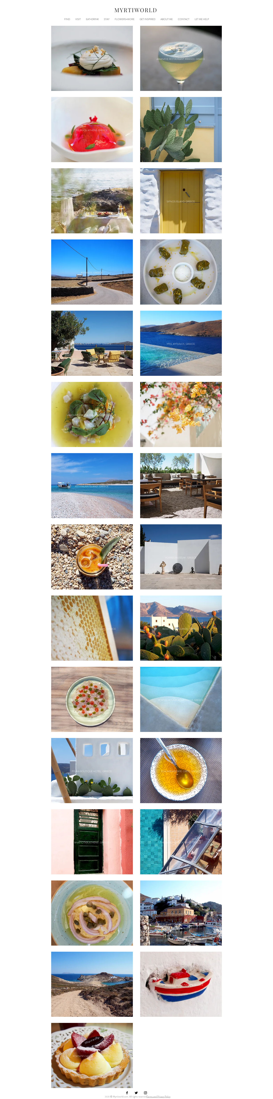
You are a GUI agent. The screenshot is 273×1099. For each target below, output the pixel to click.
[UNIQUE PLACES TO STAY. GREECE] (92, 344)
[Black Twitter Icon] (136, 1093)
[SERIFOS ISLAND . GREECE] (92, 985)
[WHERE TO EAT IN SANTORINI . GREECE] (181, 272)
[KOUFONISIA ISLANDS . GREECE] (181, 629)
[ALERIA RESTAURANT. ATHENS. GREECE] (92, 59)
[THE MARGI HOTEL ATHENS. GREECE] (181, 842)
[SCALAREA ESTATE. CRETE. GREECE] (181, 771)
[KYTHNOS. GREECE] (92, 272)
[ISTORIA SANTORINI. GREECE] (181, 486)
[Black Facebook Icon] (127, 1093)
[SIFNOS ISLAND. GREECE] (181, 201)
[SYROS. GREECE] (181, 130)
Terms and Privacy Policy (158, 1096)
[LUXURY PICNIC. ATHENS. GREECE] (92, 201)
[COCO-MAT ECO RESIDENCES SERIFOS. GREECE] (92, 557)
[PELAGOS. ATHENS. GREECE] (92, 130)
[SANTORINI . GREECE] (181, 415)
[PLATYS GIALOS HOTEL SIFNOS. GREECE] (181, 985)
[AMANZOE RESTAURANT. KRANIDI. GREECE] (181, 59)
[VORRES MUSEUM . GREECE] (181, 557)
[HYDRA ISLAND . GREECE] (181, 913)
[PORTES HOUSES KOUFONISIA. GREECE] (181, 700)
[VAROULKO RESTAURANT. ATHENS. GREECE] (92, 415)
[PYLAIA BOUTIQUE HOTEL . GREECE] (92, 771)
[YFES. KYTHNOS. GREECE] (181, 344)
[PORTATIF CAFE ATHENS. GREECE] (92, 1056)
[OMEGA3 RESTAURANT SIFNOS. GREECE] (92, 700)
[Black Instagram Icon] (145, 1093)
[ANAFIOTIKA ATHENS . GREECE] (92, 842)
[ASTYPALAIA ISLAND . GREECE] (92, 486)
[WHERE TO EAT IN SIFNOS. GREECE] (92, 913)
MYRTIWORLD (135, 10)
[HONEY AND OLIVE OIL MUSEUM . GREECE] (92, 629)
